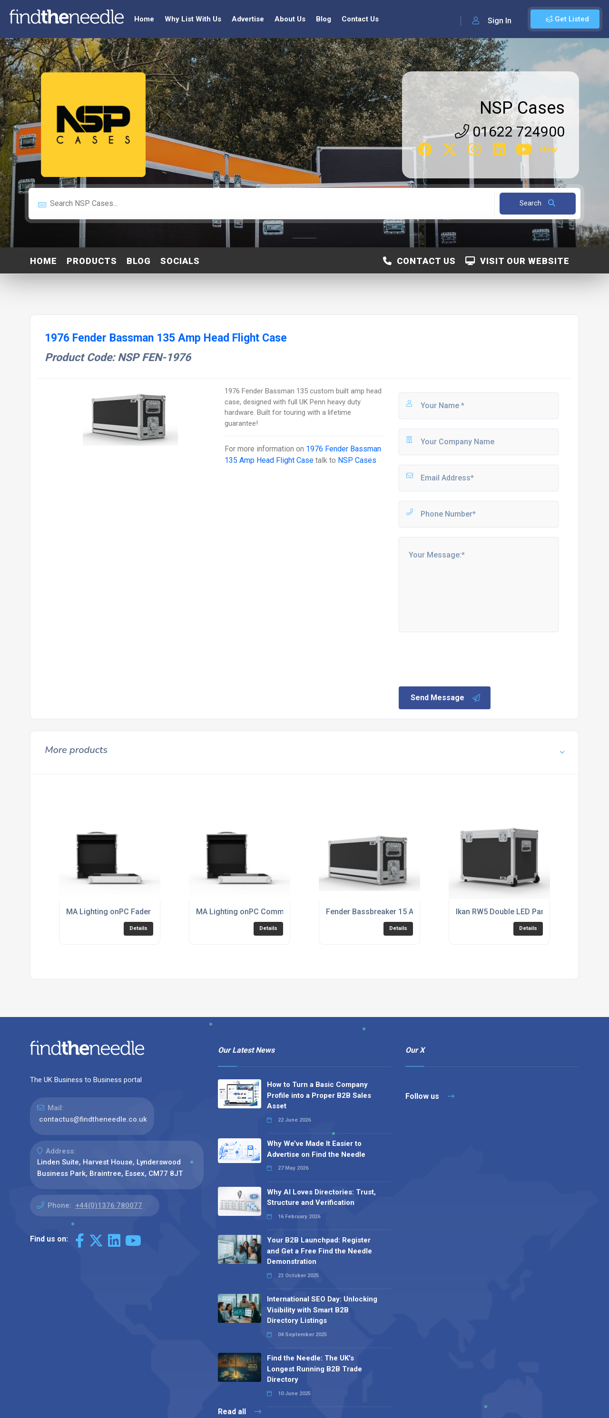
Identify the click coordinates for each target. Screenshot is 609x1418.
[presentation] (469, 658)
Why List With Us (193, 19)
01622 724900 (510, 131)
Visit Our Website (517, 261)
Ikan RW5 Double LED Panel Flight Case (524, 911)
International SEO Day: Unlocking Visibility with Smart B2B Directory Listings (322, 1310)
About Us (290, 19)
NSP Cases (522, 108)
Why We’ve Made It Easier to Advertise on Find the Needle (316, 1149)
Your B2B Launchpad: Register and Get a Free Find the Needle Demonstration (319, 1251)
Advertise (248, 19)
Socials (180, 261)
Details (138, 928)
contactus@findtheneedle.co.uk (93, 1119)
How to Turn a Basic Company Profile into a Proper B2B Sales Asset (319, 1095)
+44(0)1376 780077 (108, 1205)
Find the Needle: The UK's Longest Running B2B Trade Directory (314, 1369)
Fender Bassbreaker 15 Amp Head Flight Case (406, 911)
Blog (323, 19)
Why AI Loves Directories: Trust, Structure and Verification (321, 1197)
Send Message (446, 698)
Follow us (429, 1096)
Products (92, 261)
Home (144, 19)
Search (537, 203)
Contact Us (360, 19)
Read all (239, 1411)
